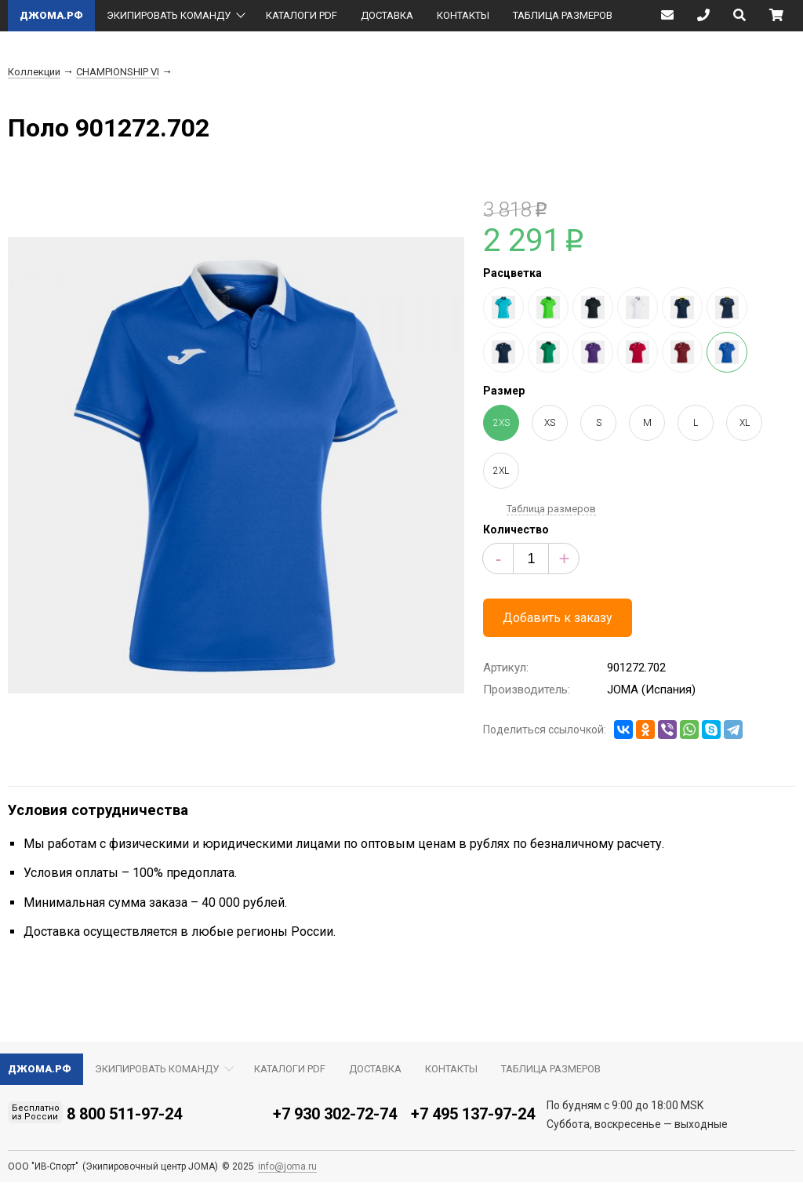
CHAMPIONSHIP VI (117, 72)
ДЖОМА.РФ (51, 15)
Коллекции (34, 72)
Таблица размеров (551, 509)
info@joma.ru (287, 1166)
